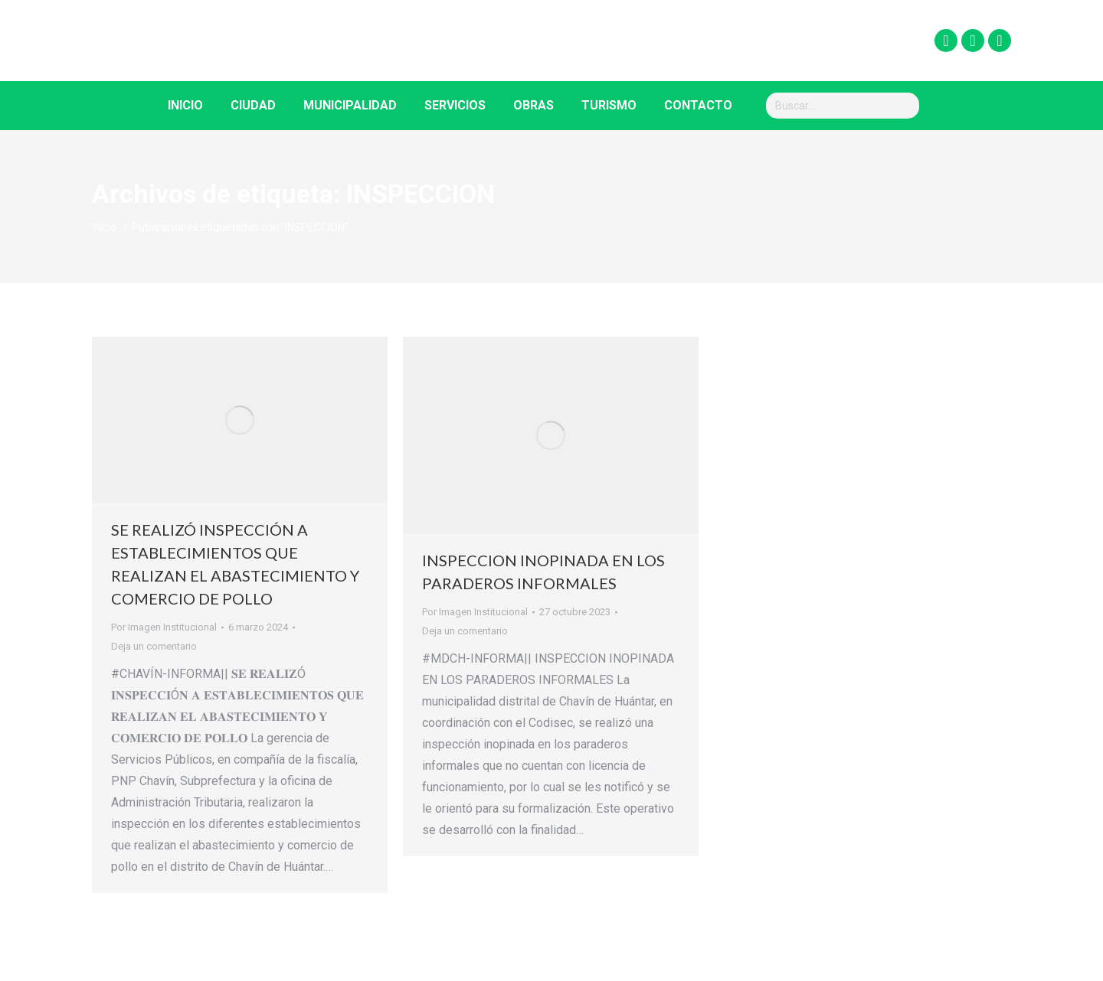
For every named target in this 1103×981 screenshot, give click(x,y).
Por (164, 627)
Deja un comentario (154, 646)
